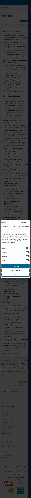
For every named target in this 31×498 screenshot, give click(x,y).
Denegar (15, 274)
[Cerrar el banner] (29, 222)
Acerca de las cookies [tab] (24, 226)
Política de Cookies (10, 242)
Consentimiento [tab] (5, 226)
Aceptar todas (15, 266)
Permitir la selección (15, 270)
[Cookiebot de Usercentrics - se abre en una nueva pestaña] (20, 222)
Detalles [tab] (14, 226)
